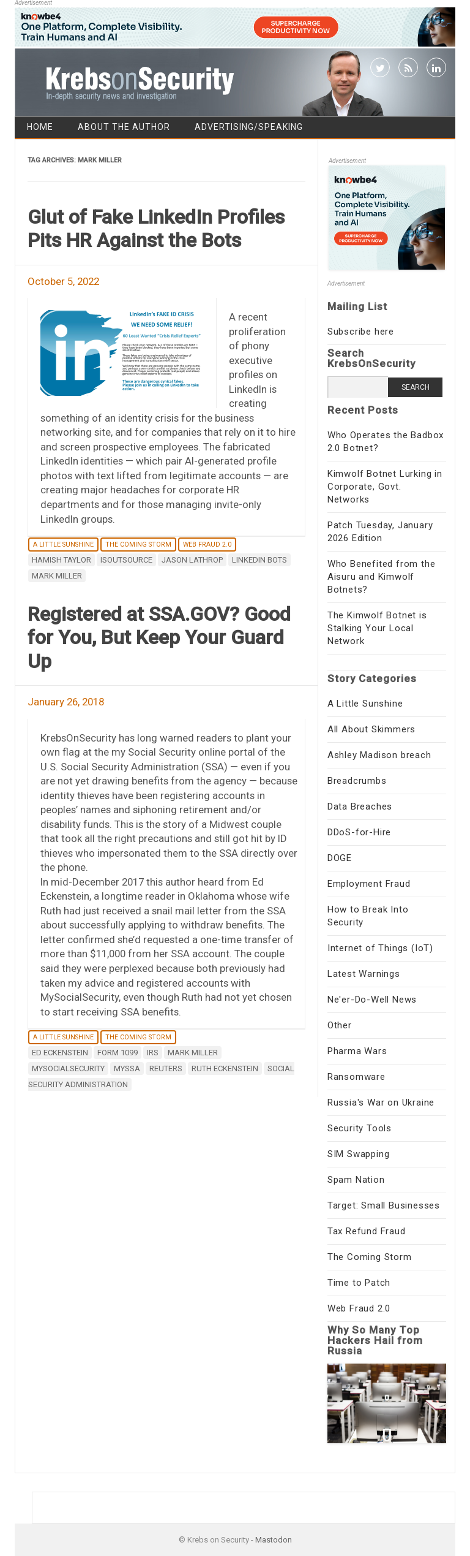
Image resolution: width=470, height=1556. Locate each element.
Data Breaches (359, 806)
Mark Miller (57, 575)
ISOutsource (126, 559)
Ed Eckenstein (60, 1052)
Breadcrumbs (357, 780)
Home (40, 127)
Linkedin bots (259, 559)
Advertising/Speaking (249, 127)
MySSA (127, 1068)
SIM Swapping (358, 1153)
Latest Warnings (363, 973)
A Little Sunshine (63, 544)
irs (153, 1052)
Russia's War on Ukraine (381, 1102)
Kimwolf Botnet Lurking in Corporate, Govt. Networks (384, 486)
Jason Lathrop (192, 559)
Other (339, 1025)
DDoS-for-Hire (359, 832)
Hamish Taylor (61, 559)
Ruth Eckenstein (225, 1068)
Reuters (165, 1068)
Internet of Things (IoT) (380, 948)
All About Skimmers (371, 729)
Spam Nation (356, 1179)
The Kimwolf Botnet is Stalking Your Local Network (377, 628)
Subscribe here (360, 331)
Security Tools (359, 1128)
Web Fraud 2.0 (207, 544)
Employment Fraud (369, 883)
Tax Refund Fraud (366, 1231)
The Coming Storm (138, 544)
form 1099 (117, 1052)
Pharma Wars (357, 1051)
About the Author (124, 127)
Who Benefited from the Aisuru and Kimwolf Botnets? (381, 576)
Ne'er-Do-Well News (372, 999)
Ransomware (356, 1076)
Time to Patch (358, 1282)
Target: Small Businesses (383, 1205)
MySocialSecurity (68, 1068)
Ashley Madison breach (379, 755)
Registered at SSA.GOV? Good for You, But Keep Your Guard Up (159, 637)
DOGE (339, 857)
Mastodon (273, 1539)
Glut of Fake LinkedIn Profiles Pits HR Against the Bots (156, 228)
